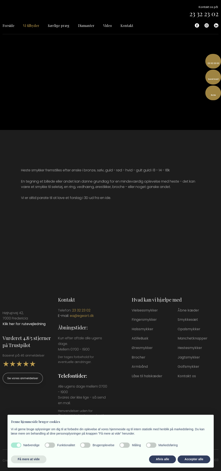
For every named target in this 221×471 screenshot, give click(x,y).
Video (107, 25)
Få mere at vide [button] (29, 459)
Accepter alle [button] (193, 459)
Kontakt (126, 25)
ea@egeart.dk (82, 315)
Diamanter (86, 25)
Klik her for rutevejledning (24, 323)
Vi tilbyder (31, 25)
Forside (8, 25)
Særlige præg (58, 25)
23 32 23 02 (203, 13)
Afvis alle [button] (162, 459)
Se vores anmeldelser (22, 378)
